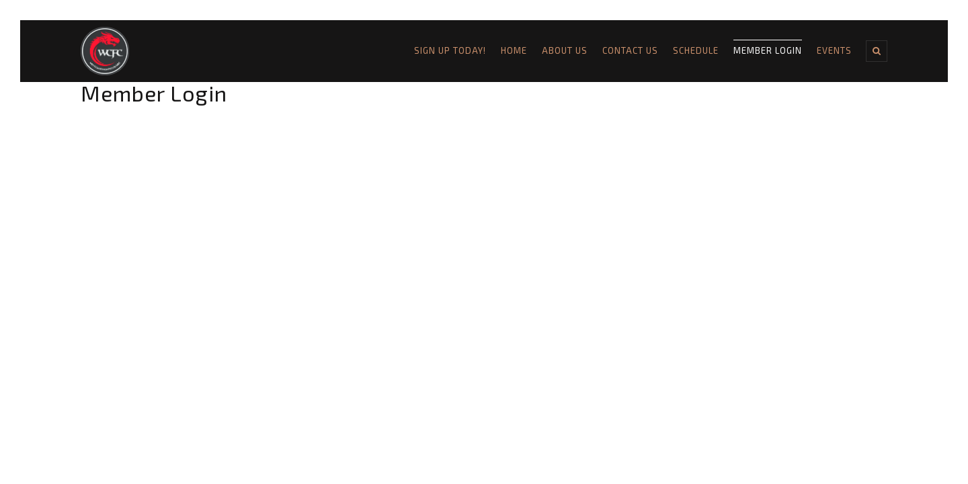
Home (514, 50)
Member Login (767, 50)
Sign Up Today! (450, 50)
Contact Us (630, 50)
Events (834, 50)
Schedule (696, 50)
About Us (565, 50)
